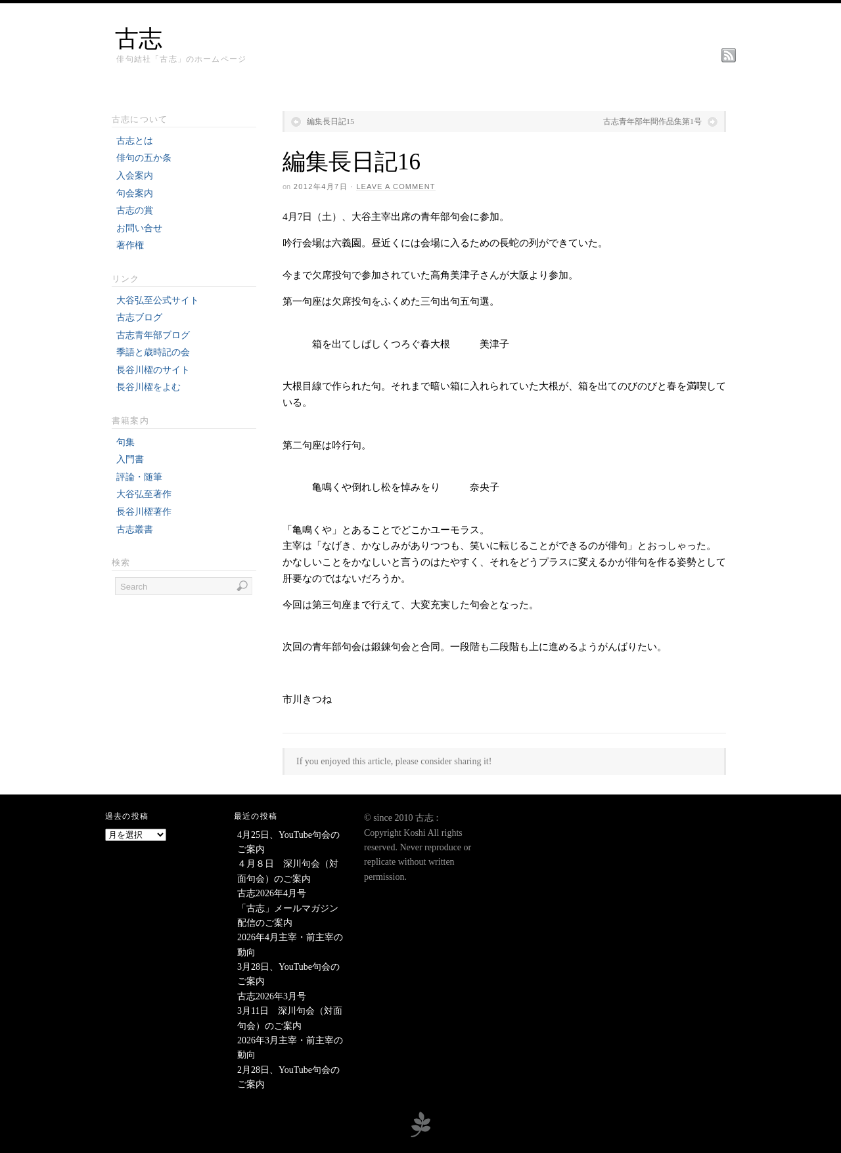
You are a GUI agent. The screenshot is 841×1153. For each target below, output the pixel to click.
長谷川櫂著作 (143, 512)
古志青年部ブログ (153, 335)
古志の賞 (134, 210)
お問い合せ (139, 228)
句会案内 (134, 193)
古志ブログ (139, 317)
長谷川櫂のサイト (153, 370)
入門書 (130, 459)
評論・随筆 (139, 477)
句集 (125, 442)
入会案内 (134, 176)
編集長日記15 (330, 121)
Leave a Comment (395, 186)
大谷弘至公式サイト (157, 300)
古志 (138, 39)
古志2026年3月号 (271, 996)
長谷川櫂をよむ (148, 387)
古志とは (134, 141)
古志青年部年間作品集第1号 (652, 121)
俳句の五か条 (143, 158)
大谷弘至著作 (143, 494)
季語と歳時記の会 (153, 352)
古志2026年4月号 (271, 893)
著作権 (130, 245)
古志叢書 (134, 529)
